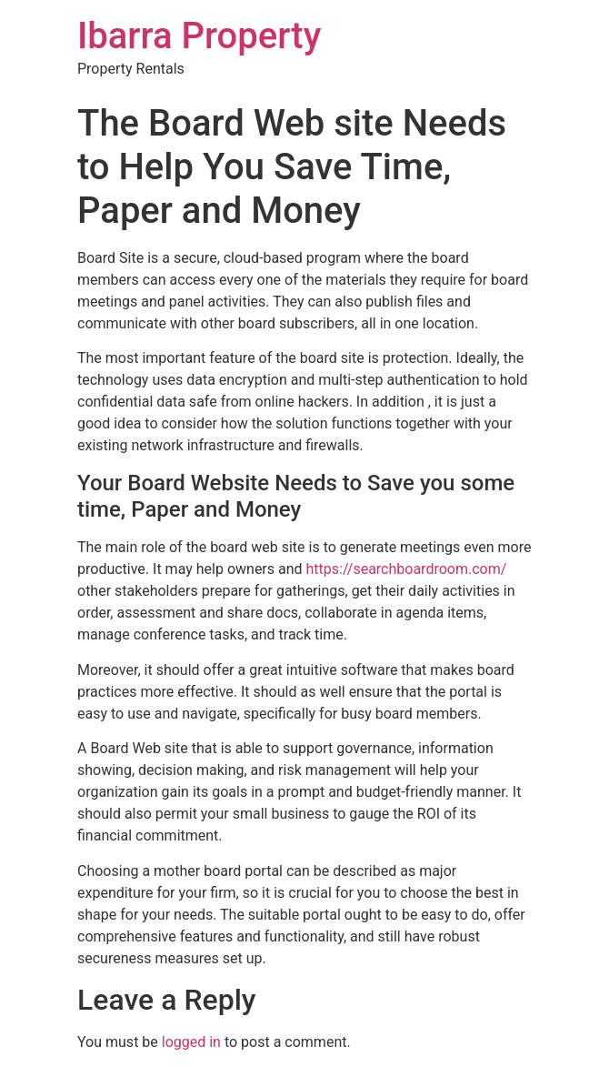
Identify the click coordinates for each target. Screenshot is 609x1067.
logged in (191, 1042)
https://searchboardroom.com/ (406, 569)
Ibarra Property (199, 36)
